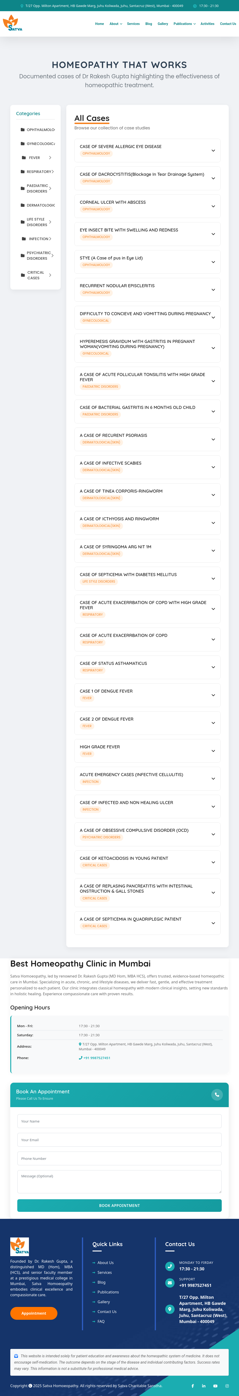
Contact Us (228, 24)
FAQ (101, 1321)
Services (133, 24)
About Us (106, 1263)
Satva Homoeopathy (60, 1385)
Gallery (163, 24)
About (114, 24)
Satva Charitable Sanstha (139, 1385)
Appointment (33, 1313)
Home (99, 24)
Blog (148, 24)
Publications (183, 24)
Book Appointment (119, 1205)
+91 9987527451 (94, 1057)
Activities (207, 24)
